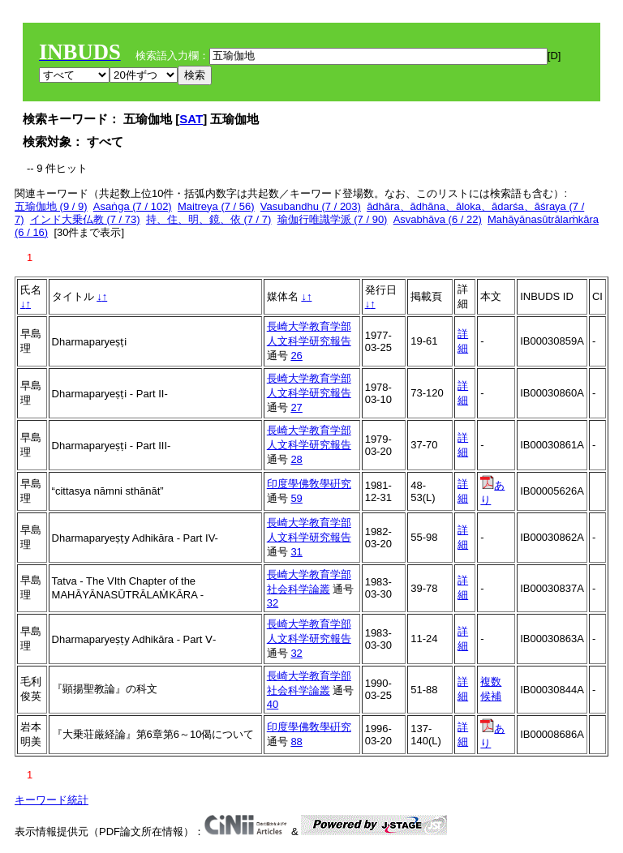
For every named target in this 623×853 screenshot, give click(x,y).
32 (272, 603)
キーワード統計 (51, 800)
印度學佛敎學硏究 (309, 484)
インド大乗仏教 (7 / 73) (85, 219)
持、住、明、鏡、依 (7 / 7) (209, 219)
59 (296, 498)
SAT (191, 119)
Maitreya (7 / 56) (216, 206)
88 (296, 741)
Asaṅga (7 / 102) (132, 206)
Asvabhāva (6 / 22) (437, 219)
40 (272, 704)
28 (296, 459)
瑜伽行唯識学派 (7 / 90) (332, 219)
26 (296, 355)
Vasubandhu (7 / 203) (310, 206)
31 (296, 552)
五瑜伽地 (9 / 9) (51, 206)
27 (296, 407)
